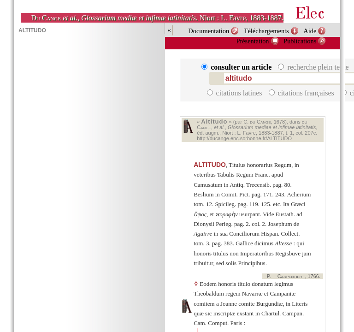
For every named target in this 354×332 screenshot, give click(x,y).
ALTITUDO (210, 164)
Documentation (208, 31)
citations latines (235, 93)
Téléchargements (266, 31)
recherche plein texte (314, 67)
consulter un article (237, 67)
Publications (299, 41)
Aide (309, 31)
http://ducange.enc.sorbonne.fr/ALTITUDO (244, 138)
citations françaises (302, 93)
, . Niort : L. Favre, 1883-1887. (157, 18)
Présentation (252, 41)
